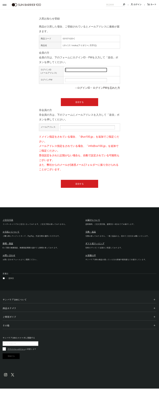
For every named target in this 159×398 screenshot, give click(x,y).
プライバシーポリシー (16, 349)
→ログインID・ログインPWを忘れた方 (97, 88)
